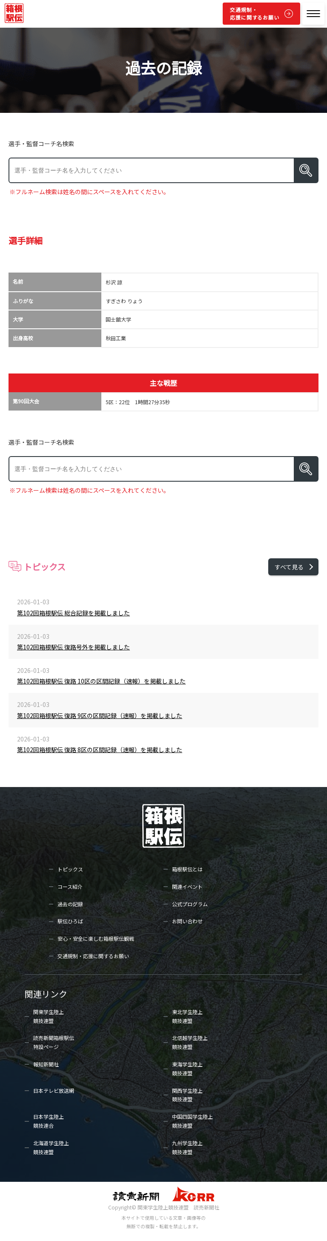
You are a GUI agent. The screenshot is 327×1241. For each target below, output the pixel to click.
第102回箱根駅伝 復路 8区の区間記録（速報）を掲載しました (99, 749)
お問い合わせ (187, 921)
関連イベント (187, 886)
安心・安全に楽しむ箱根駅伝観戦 (95, 938)
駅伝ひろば (70, 921)
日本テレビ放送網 (53, 1090)
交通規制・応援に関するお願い (254, 13)
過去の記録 (70, 904)
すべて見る (289, 567)
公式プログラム (190, 904)
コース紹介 (70, 886)
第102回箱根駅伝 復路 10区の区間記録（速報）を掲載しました (101, 681)
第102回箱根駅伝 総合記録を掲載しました (73, 613)
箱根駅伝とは (187, 869)
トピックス (70, 869)
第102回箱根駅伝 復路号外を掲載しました (73, 647)
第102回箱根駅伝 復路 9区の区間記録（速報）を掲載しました (99, 715)
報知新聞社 (46, 1064)
